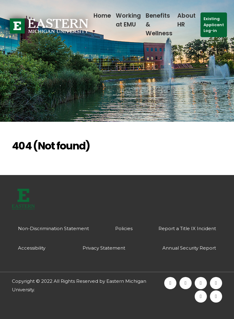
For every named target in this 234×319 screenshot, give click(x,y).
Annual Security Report (189, 248)
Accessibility (31, 248)
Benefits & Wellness (159, 24)
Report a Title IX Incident (187, 228)
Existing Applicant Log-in (214, 24)
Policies (124, 228)
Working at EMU (128, 20)
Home (102, 16)
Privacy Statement (104, 248)
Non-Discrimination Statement (53, 228)
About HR (186, 20)
